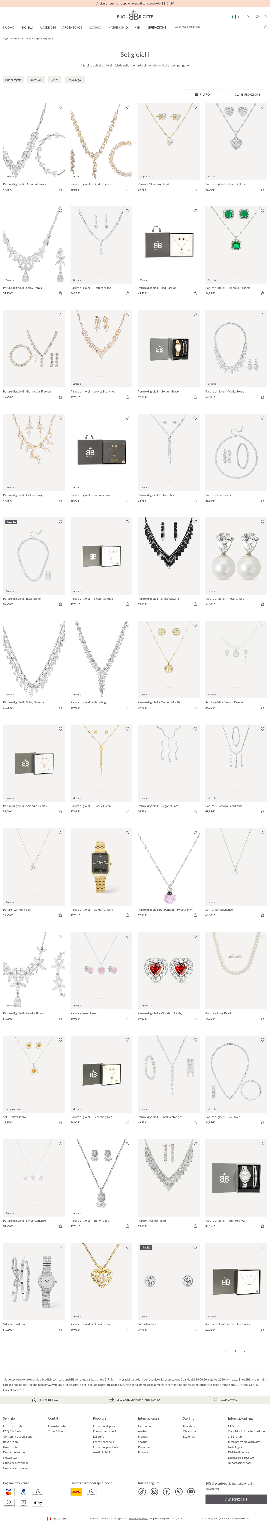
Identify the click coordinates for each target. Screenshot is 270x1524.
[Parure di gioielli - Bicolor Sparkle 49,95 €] (101, 563)
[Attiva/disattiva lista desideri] (60, 107)
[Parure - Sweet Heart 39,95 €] (101, 978)
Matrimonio (118, 27)
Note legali (235, 1447)
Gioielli (27, 27)
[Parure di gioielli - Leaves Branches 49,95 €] (101, 356)
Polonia (143, 1452)
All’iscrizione (236, 1499)
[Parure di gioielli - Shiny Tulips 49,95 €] (101, 1185)
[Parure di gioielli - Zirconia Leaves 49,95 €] (34, 149)
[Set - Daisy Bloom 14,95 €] (34, 1082)
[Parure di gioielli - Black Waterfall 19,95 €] (169, 563)
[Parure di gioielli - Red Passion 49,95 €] (169, 252)
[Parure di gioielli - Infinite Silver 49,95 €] (236, 1185)
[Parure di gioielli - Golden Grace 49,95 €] (169, 356)
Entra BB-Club (12, 1426)
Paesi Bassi (145, 1447)
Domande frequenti (15, 1452)
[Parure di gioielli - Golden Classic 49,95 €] (101, 874)
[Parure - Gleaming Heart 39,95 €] (169, 149)
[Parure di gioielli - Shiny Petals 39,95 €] (34, 252)
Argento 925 (72, 27)
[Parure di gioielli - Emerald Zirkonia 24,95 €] (236, 252)
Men (137, 27)
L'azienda (189, 1436)
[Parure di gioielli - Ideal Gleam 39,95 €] (34, 563)
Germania (144, 1426)
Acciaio (95, 27)
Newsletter (10, 1457)
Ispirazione (157, 27)
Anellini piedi (101, 1452)
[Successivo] (262, 1351)
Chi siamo (189, 1431)
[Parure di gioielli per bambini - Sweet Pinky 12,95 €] (169, 874)
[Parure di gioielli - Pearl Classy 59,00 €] (236, 563)
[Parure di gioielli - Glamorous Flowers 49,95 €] (34, 356)
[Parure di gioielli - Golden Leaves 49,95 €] (101, 149)
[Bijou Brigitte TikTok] (142, 1491)
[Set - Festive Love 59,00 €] (34, 1289)
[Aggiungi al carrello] (60, 189)
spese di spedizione (138, 1518)
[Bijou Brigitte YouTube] (191, 1491)
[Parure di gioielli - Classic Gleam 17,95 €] (101, 771)
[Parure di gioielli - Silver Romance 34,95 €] (34, 1185)
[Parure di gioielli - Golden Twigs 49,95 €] (34, 460)
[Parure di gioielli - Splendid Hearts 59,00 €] (34, 771)
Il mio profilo (11, 1447)
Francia (143, 1436)
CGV (231, 1426)
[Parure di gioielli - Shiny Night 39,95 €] (101, 667)
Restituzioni (11, 1441)
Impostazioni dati (239, 1462)
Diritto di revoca (238, 1452)
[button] (248, 16)
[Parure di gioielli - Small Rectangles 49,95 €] (169, 1082)
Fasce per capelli (103, 1441)
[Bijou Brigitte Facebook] (166, 1491)
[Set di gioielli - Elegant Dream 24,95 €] (236, 667)
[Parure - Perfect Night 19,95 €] (169, 1185)
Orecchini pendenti (105, 1447)
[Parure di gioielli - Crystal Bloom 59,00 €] (34, 978)
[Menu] (202, 94)
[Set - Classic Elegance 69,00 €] (236, 874)
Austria (143, 1431)
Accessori (48, 27)
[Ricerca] (265, 26)
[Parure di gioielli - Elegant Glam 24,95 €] (169, 771)
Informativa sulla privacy (244, 1441)
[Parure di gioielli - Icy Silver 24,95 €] (236, 1082)
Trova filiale (55, 1431)
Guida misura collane (16, 1468)
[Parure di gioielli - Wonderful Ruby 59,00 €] (169, 978)
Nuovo (8, 27)
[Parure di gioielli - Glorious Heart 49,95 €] (101, 1289)
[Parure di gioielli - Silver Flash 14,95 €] (169, 460)
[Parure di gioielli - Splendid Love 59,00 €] (236, 149)
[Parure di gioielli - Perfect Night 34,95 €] (101, 252)
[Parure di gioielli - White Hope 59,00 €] (236, 356)
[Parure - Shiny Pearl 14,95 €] (236, 978)
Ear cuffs (98, 1436)
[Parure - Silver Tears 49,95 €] (236, 460)
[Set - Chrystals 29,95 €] (169, 1289)
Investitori (189, 1426)
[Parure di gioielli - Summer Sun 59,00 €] (101, 460)
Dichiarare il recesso (241, 1457)
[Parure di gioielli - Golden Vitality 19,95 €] (169, 667)
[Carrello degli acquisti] (266, 16)
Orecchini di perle (104, 1426)
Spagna (142, 1441)
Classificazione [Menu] (247, 94)
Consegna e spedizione (17, 1436)
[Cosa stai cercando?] (220, 26)
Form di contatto (59, 1426)
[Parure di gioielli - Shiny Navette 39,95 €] (34, 667)
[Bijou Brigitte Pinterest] (179, 1491)
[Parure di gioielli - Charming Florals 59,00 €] (236, 1289)
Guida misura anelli (15, 1462)
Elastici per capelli (104, 1431)
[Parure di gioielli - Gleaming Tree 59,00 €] (101, 1082)
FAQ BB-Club (12, 1431)
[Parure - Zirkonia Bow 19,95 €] (34, 874)
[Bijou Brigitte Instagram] (154, 1491)
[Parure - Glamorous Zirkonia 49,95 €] (236, 771)
